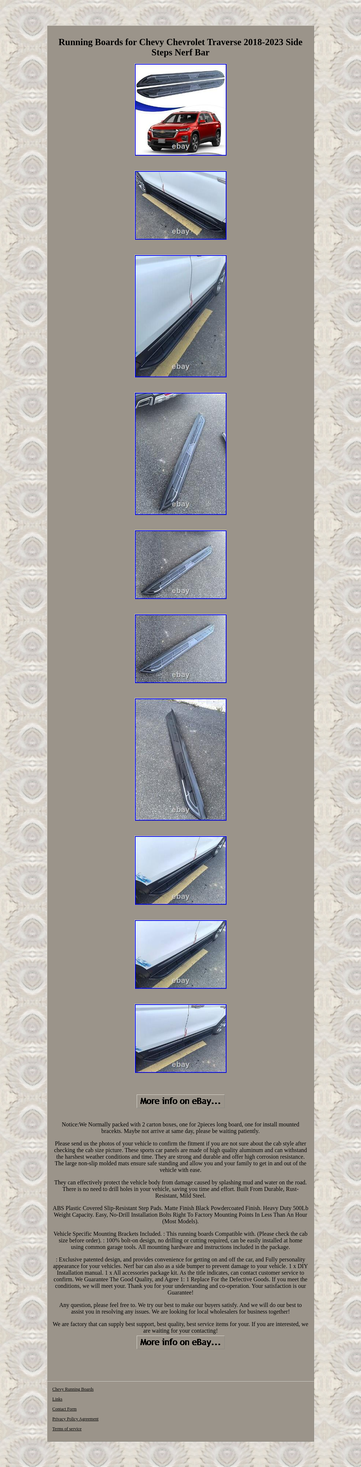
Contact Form (64, 1409)
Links (57, 1399)
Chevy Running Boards (73, 1389)
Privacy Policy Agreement (75, 1418)
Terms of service (67, 1428)
